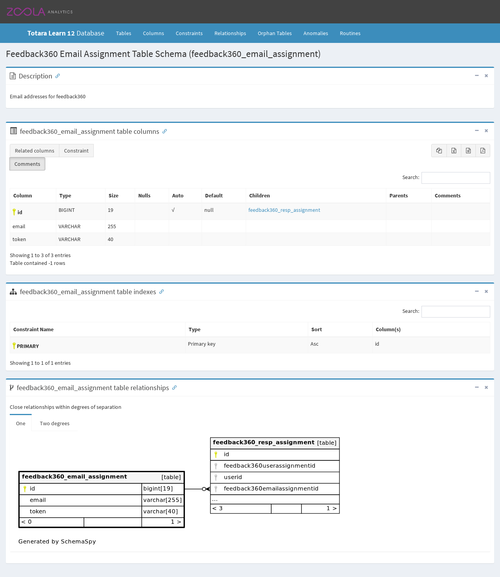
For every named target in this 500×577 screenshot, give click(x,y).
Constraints (189, 33)
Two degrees (55, 423)
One (20, 423)
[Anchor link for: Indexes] (159, 291)
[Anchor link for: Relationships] (172, 387)
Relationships (230, 33)
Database (65, 32)
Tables (126, 33)
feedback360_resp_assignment (284, 209)
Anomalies (316, 33)
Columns (153, 33)
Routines (350, 33)
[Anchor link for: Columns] (162, 130)
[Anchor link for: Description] (55, 75)
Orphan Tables (275, 33)
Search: (446, 178)
